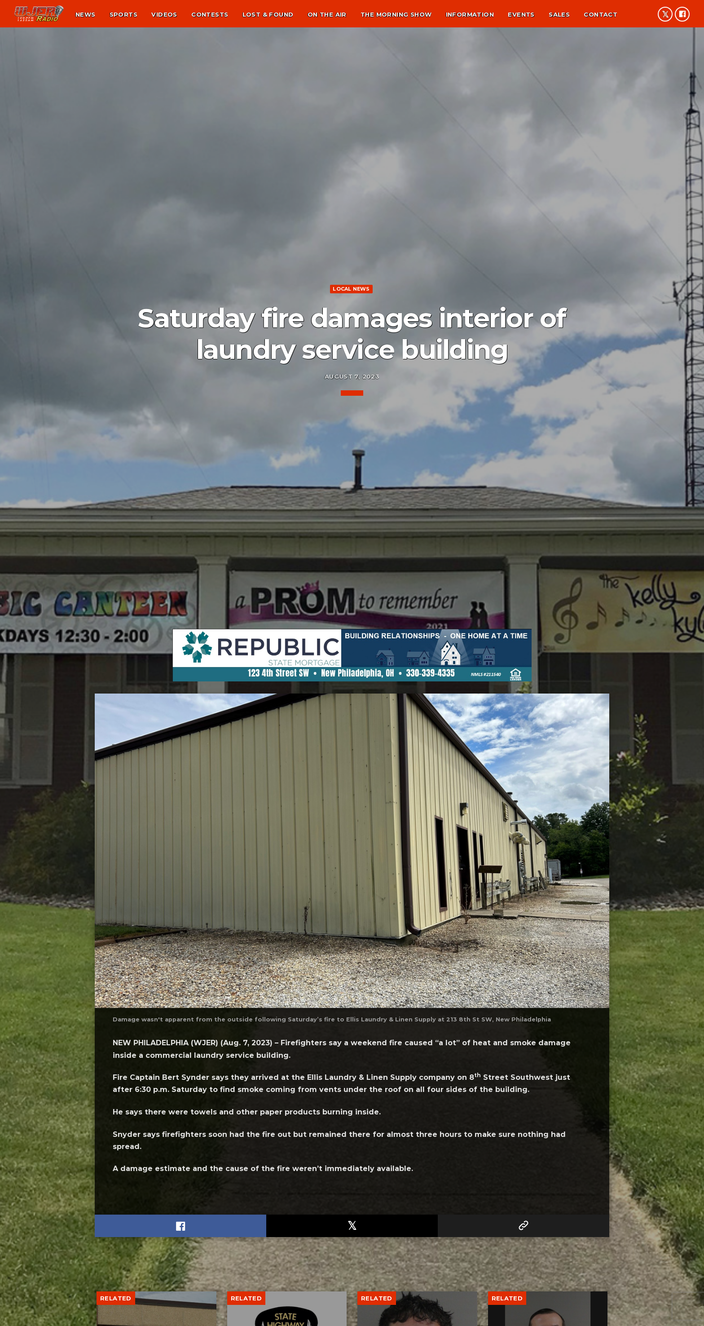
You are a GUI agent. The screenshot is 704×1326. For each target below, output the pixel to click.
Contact (600, 14)
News (85, 14)
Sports (123, 14)
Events (521, 14)
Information (470, 14)
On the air (327, 14)
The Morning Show (396, 14)
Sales (559, 14)
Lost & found (268, 14)
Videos (164, 14)
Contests (209, 14)
